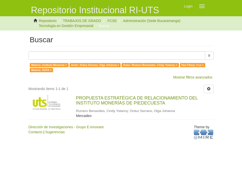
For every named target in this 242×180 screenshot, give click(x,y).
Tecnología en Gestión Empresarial (66, 26)
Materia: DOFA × (41, 70)
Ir (209, 56)
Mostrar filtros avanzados (192, 77)
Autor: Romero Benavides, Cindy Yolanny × (150, 65)
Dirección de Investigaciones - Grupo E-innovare (66, 127)
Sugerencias (55, 132)
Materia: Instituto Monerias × (49, 65)
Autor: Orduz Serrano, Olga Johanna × (95, 65)
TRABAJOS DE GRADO (82, 21)
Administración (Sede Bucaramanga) (151, 21)
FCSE (112, 21)
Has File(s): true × (192, 65)
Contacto (36, 132)
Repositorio (48, 21)
